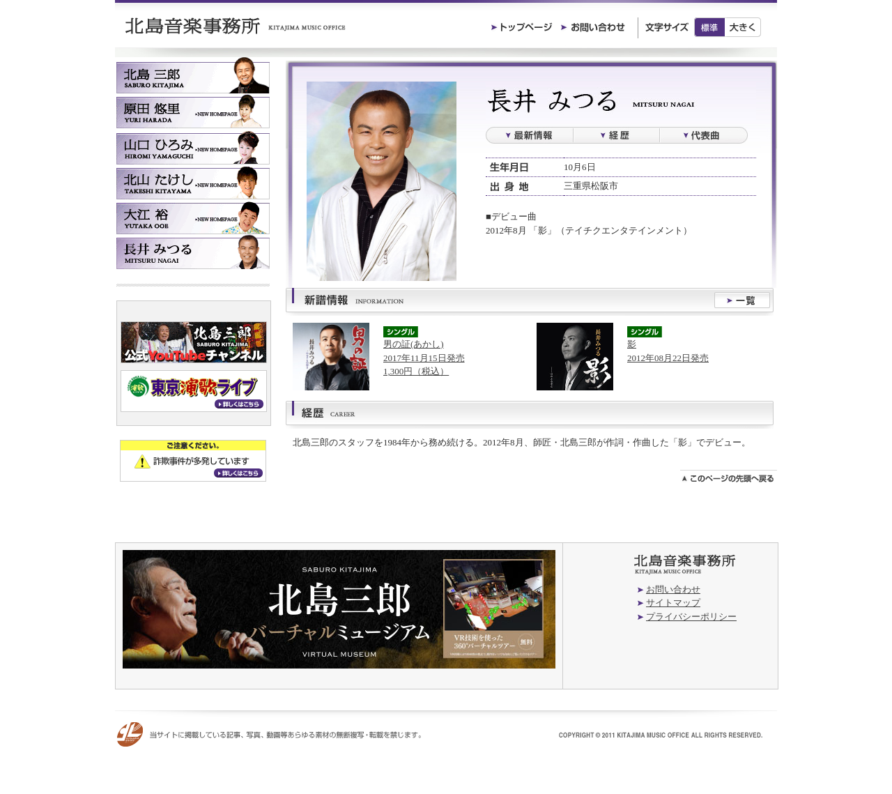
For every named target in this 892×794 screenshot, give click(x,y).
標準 (709, 27)
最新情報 (529, 135)
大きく (743, 27)
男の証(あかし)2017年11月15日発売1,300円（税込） (424, 357)
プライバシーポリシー (691, 616)
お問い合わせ (673, 589)
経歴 (616, 135)
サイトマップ (673, 602)
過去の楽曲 (704, 135)
